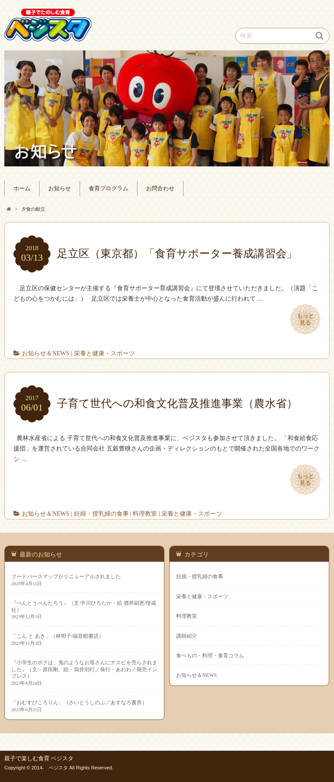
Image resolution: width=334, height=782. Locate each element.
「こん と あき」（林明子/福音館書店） (57, 636)
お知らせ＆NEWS (46, 353)
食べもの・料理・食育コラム (210, 656)
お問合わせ (160, 189)
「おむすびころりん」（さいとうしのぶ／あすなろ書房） (79, 702)
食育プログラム (108, 189)
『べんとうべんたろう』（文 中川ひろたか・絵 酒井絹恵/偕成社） (83, 606)
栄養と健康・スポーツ (104, 353)
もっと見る (305, 319)
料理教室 (145, 513)
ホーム (21, 189)
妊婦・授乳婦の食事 (101, 513)
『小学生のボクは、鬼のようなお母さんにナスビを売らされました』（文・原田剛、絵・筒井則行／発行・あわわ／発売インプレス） (84, 669)
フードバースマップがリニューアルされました (66, 576)
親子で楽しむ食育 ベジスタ (38, 758)
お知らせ (59, 189)
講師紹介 (186, 636)
